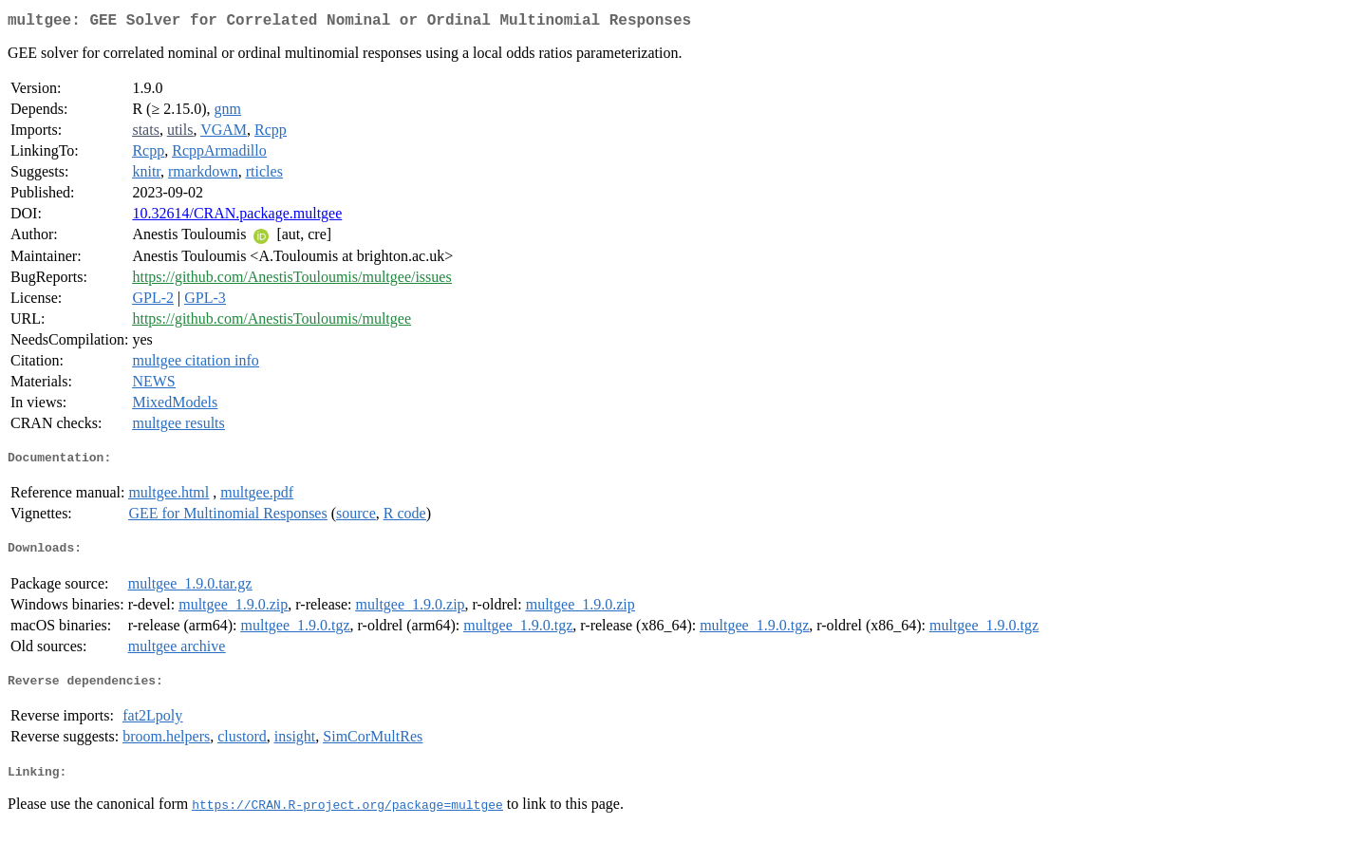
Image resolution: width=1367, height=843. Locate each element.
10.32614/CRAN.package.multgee (237, 217)
